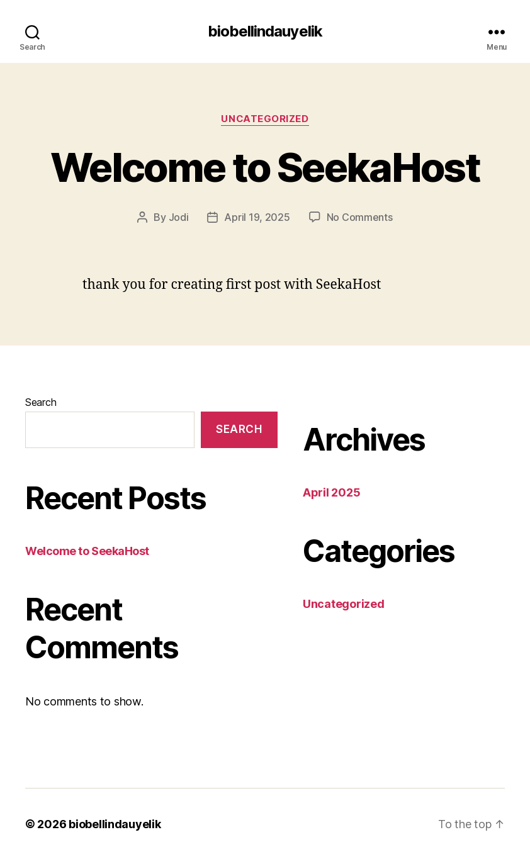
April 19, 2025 (257, 217)
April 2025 (331, 491)
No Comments (360, 217)
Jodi (179, 217)
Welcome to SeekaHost (265, 167)
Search (40, 401)
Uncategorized (265, 119)
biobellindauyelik (265, 31)
